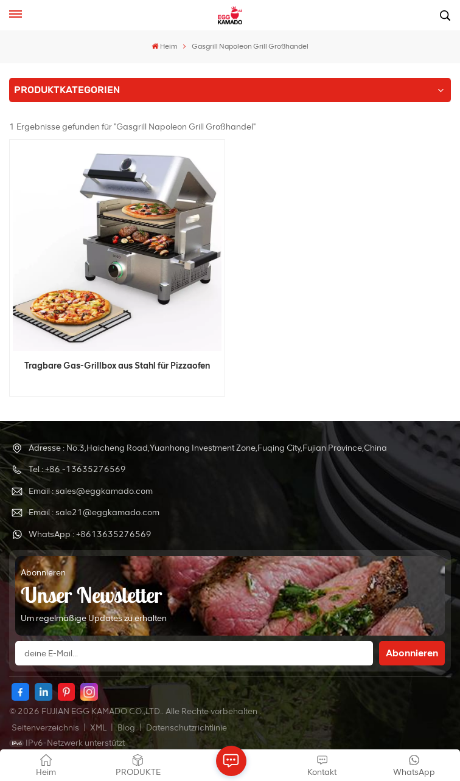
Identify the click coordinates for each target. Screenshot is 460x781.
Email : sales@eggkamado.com (91, 491)
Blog (127, 728)
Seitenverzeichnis (46, 728)
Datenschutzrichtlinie (186, 728)
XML (98, 728)
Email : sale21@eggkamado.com (94, 512)
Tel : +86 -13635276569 (77, 469)
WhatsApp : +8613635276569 (90, 534)
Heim (164, 46)
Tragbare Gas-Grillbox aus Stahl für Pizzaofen (117, 365)
